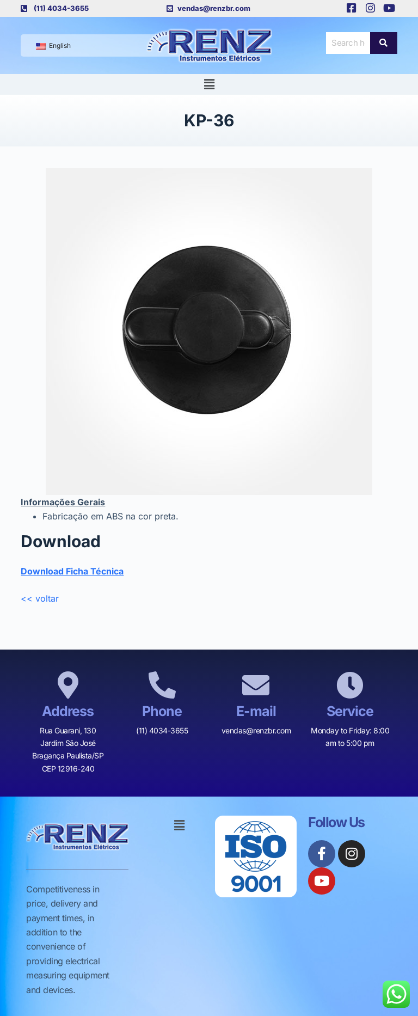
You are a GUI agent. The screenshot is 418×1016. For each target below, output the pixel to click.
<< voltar (40, 598)
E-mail (256, 711)
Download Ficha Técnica (72, 571)
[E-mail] (255, 685)
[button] (209, 84)
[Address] (68, 685)
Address (68, 711)
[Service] (350, 685)
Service (350, 711)
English (53, 45)
